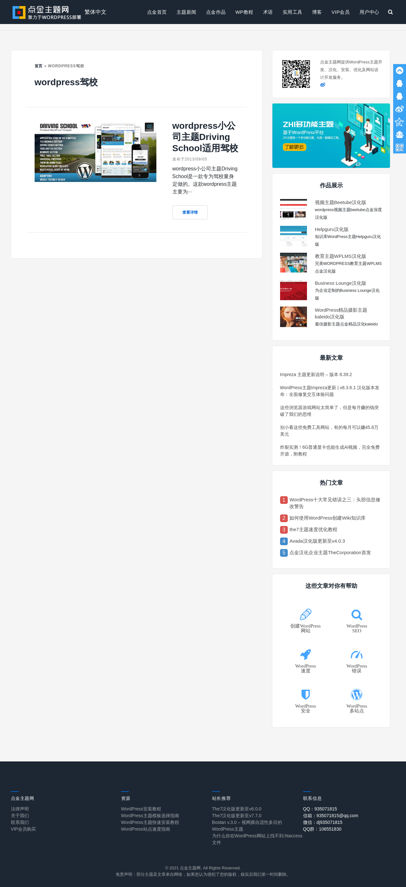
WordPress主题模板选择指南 (150, 815)
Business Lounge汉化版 (340, 283)
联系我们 (20, 822)
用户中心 (369, 12)
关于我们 (20, 815)
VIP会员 (341, 12)
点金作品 (216, 12)
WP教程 (244, 12)
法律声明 (20, 808)
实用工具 (292, 12)
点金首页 (157, 12)
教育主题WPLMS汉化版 (340, 256)
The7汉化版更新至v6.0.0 (236, 808)
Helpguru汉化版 (332, 229)
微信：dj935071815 (323, 822)
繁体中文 (95, 12)
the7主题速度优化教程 (313, 529)
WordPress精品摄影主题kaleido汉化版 (341, 313)
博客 (317, 12)
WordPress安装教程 (141, 808)
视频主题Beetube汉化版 (341, 202)
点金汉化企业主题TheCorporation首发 (330, 552)
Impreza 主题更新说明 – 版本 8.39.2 (316, 374)
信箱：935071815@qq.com (330, 815)
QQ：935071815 (320, 808)
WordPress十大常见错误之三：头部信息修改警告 (334, 503)
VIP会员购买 (23, 829)
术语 (268, 12)
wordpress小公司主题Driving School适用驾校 (205, 137)
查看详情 (190, 212)
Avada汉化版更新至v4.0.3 (317, 541)
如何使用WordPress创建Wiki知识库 (327, 518)
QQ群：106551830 (322, 829)
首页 (39, 66)
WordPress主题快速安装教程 (150, 822)
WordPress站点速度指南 (145, 829)
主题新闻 (186, 12)
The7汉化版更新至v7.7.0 (236, 815)
